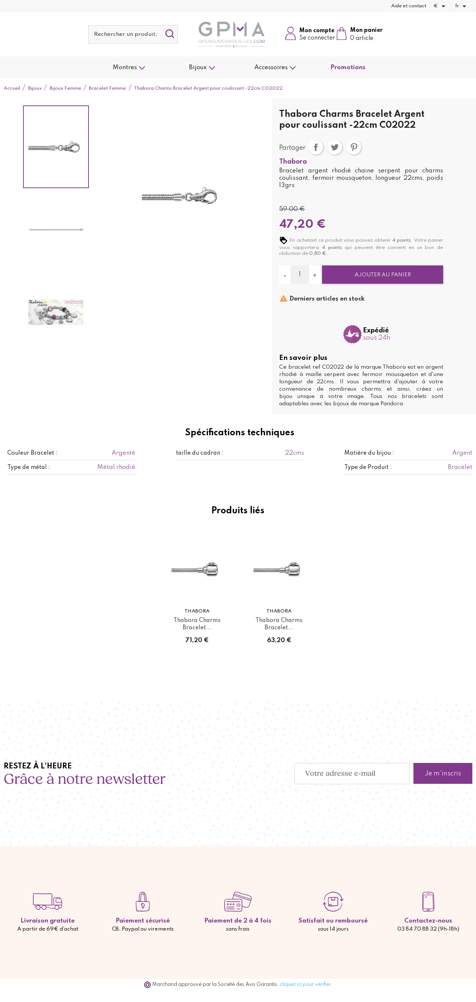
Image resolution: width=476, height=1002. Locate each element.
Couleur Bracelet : (32, 453)
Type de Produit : (368, 467)
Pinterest (353, 147)
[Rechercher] (133, 34)
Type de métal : (28, 467)
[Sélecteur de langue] (462, 6)
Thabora (293, 162)
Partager (315, 147)
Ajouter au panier (383, 275)
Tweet (334, 147)
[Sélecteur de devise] (441, 6)
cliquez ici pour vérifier (305, 984)
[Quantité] (300, 274)
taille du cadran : (200, 453)
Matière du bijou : (369, 453)
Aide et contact (408, 6)
